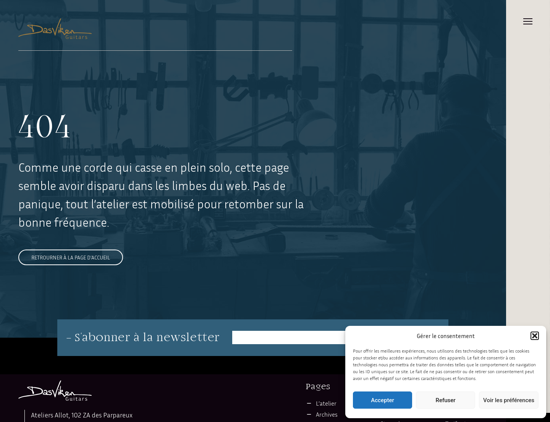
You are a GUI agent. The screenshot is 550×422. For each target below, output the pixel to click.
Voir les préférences (508, 400)
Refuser (445, 400)
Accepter (382, 400)
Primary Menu (527, 21)
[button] (535, 336)
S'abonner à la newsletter (147, 338)
